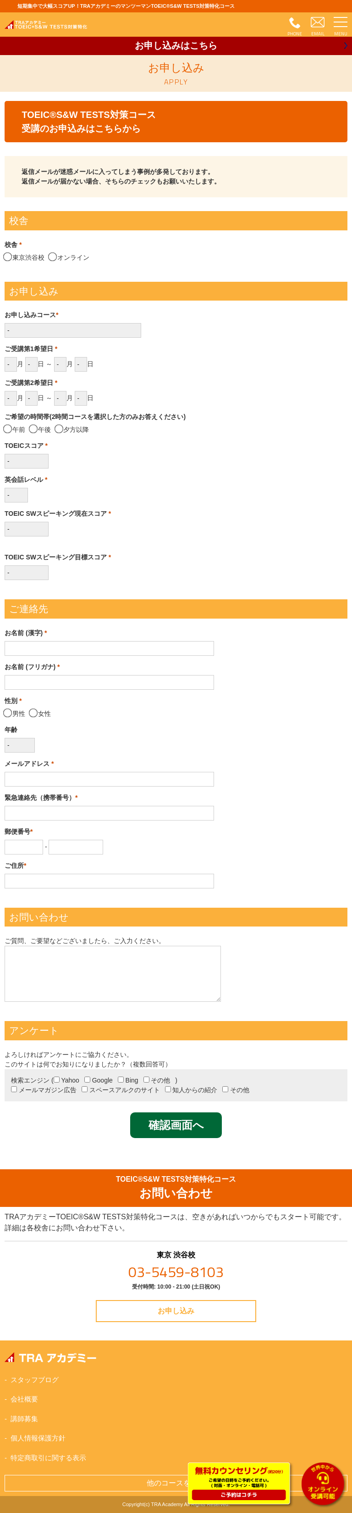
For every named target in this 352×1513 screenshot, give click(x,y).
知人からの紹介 (191, 1090)
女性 (40, 713)
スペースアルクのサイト (121, 1090)
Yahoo (66, 1080)
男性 (15, 713)
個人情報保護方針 (38, 1438)
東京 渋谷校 (176, 1267)
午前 (15, 429)
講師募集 (24, 1419)
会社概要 (24, 1399)
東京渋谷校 (24, 257)
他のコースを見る (176, 1483)
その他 (156, 1080)
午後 (40, 429)
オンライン (69, 257)
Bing (128, 1080)
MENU (340, 33)
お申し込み (176, 45)
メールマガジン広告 (44, 1090)
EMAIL (317, 33)
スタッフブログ (35, 1380)
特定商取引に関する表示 (48, 1458)
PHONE (294, 33)
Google (98, 1080)
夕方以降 (72, 429)
